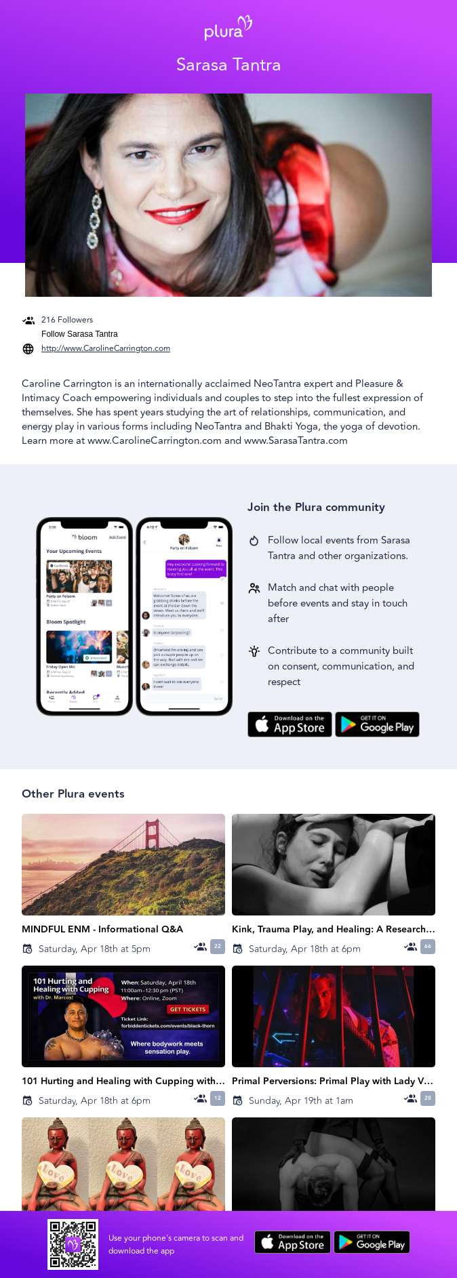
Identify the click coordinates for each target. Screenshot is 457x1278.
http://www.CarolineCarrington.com (105, 348)
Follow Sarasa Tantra (79, 334)
